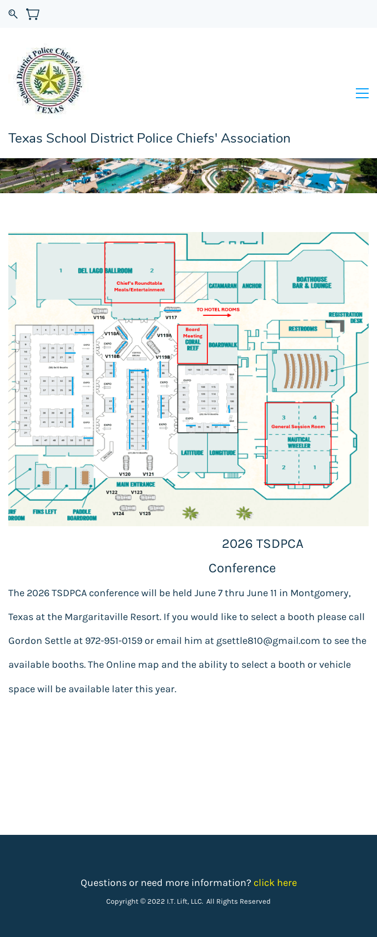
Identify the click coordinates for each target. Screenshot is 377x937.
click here (275, 882)
